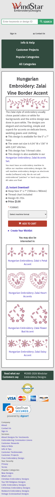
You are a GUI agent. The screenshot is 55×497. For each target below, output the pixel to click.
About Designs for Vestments (15, 437)
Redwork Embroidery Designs (15, 491)
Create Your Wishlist (21, 230)
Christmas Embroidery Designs (15, 488)
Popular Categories (27, 57)
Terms (4, 467)
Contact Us (39, 34)
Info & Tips (6, 449)
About (4, 425)
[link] (17, 410)
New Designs (7, 473)
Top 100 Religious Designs (13, 482)
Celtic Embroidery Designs (13, 485)
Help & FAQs (7, 446)
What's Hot (6, 476)
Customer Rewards (10, 443)
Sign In (13, 33)
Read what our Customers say (11, 375)
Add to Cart (27, 223)
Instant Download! (19, 187)
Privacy (4, 464)
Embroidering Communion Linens (16, 440)
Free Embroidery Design (12, 458)
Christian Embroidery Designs (15, 479)
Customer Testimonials (11, 452)
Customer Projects (27, 50)
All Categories (27, 64)
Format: (14, 207)
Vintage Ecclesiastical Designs (15, 494)
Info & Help (28, 42)
